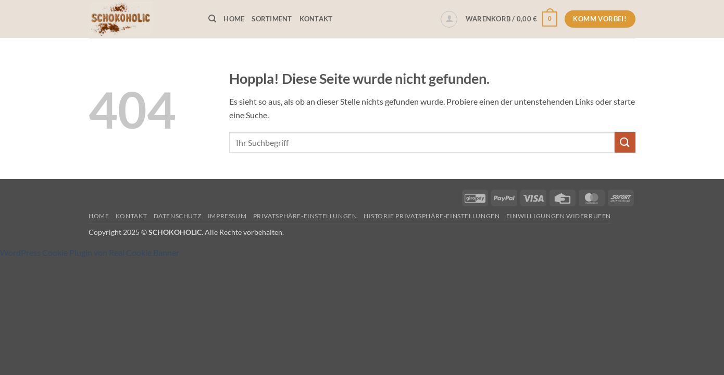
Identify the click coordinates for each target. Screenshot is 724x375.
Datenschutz (178, 216)
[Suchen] (212, 19)
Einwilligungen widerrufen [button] (558, 216)
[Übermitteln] (625, 142)
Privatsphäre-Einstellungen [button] (305, 216)
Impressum (227, 216)
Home (233, 19)
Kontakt (316, 19)
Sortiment (272, 19)
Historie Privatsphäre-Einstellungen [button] (432, 216)
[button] (449, 19)
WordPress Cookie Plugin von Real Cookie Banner (89, 252)
